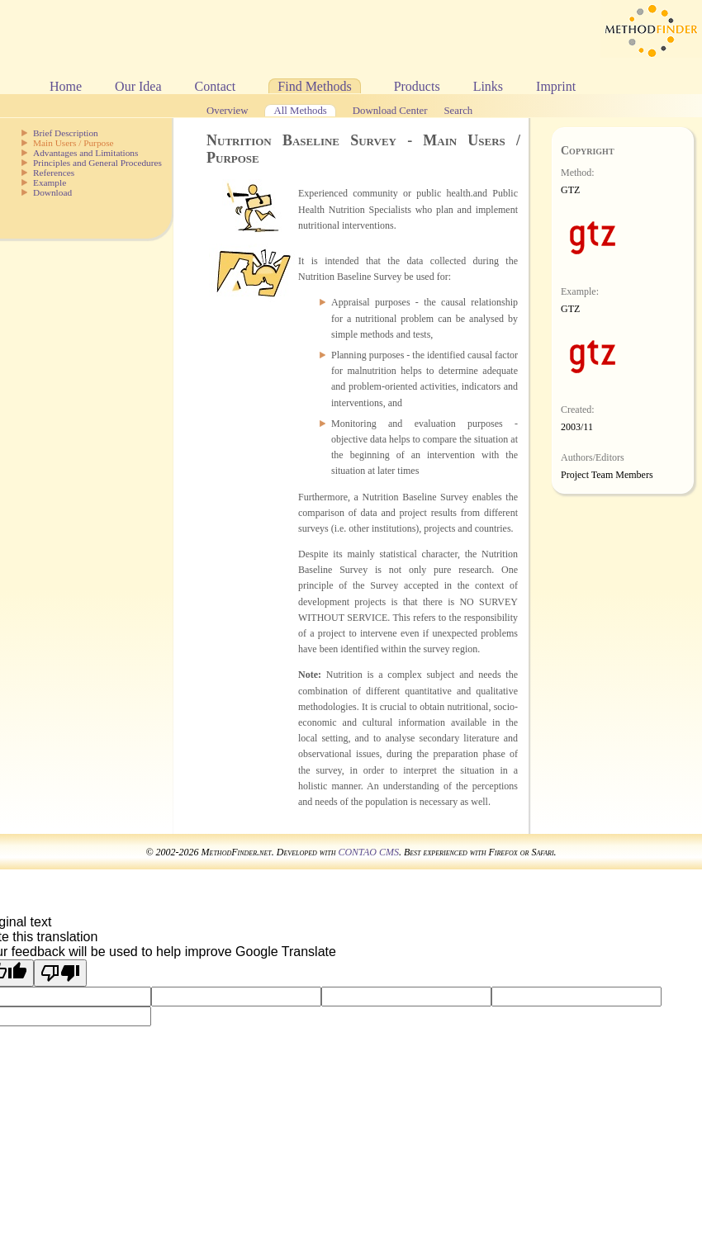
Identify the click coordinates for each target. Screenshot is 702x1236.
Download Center (390, 110)
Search (457, 110)
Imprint (556, 86)
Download (52, 192)
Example (49, 182)
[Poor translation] (60, 973)
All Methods (299, 110)
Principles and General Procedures (97, 163)
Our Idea (138, 86)
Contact (215, 86)
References (53, 173)
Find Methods (314, 86)
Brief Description (65, 133)
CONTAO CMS (368, 852)
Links (488, 86)
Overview (227, 110)
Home (66, 86)
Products (417, 86)
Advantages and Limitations (85, 153)
